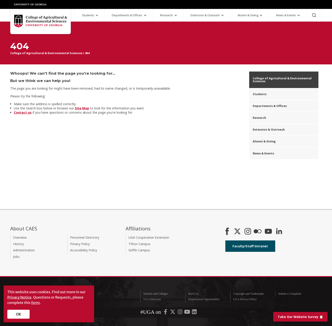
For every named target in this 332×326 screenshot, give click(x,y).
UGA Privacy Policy (245, 299)
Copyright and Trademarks (248, 293)
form (35, 302)
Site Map (82, 108)
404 (87, 53)
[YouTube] (268, 232)
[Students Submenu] (97, 15)
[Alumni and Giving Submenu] (261, 15)
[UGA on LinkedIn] (194, 313)
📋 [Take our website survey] (300, 317)
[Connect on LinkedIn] (279, 232)
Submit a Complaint (289, 293)
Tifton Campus (139, 244)
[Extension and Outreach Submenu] (222, 15)
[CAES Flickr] (257, 232)
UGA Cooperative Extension (148, 237)
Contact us (23, 112)
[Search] (314, 15)
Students (88, 15)
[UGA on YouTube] (187, 313)
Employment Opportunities (204, 299)
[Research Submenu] (175, 15)
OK (18, 314)
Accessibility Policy (83, 250)
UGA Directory (152, 299)
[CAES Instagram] (248, 232)
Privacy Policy (80, 244)
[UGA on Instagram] (180, 313)
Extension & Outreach (205, 15)
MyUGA (193, 293)
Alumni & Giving (248, 15)
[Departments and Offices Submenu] (145, 15)
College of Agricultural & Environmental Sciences (46, 53)
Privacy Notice (19, 297)
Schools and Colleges (155, 293)
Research (166, 15)
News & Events (286, 15)
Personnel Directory (84, 237)
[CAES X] (237, 232)
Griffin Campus (139, 250)
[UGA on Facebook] (165, 313)
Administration (24, 250)
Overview (19, 237)
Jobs (16, 256)
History (18, 244)
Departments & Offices (127, 15)
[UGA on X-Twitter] (173, 313)
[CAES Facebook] (227, 232)
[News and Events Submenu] (298, 15)
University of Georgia (30, 4)
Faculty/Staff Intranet (250, 246)
